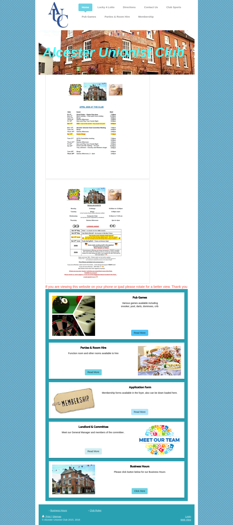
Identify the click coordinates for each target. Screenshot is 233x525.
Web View (185, 519)
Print (46, 516)
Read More (140, 332)
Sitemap (57, 516)
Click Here (139, 491)
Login (188, 516)
